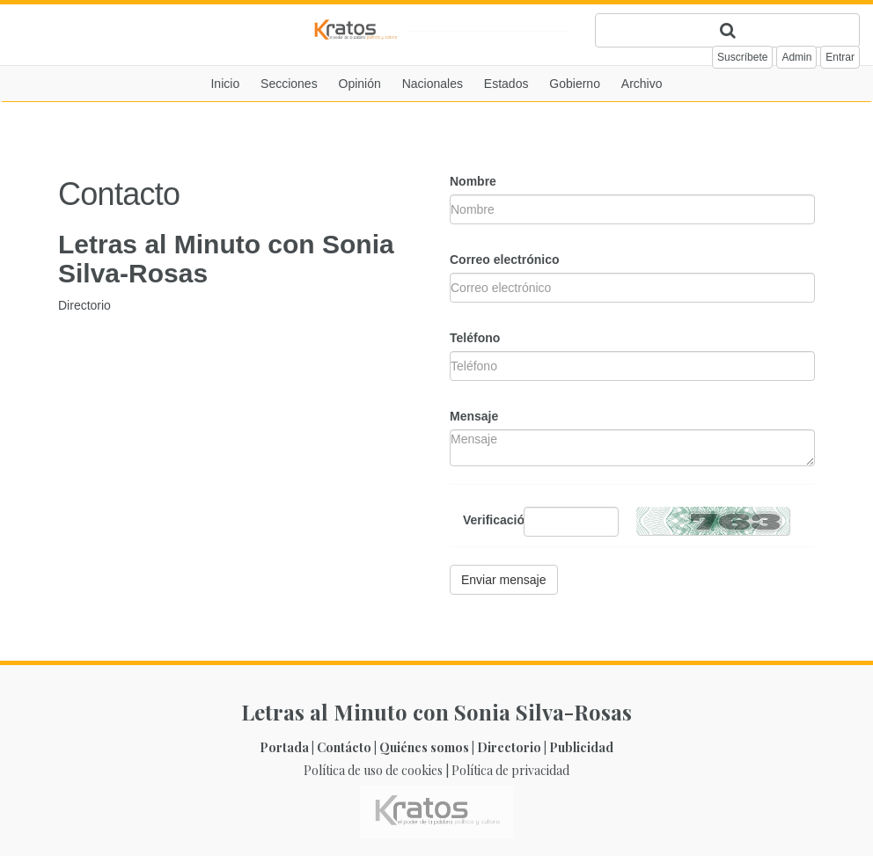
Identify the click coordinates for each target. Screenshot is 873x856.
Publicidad (581, 747)
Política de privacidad (510, 770)
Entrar (840, 57)
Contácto (344, 747)
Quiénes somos (424, 747)
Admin (796, 57)
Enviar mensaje (504, 580)
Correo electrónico (504, 259)
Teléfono (475, 338)
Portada (284, 747)
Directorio (84, 305)
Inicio (224, 84)
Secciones (289, 84)
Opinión (360, 84)
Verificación (486, 520)
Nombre (473, 181)
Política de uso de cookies (373, 770)
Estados (506, 84)
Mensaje (474, 416)
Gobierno (574, 84)
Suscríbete (742, 57)
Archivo (642, 84)
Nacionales (432, 84)
